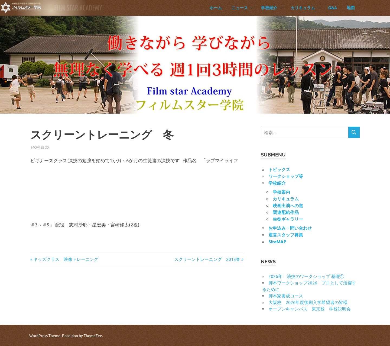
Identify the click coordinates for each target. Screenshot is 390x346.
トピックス (279, 169)
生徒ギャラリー (288, 219)
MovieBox (40, 147)
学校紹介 (272, 7)
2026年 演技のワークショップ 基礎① (306, 276)
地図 (351, 7)
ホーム (216, 7)
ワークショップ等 (285, 176)
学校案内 (281, 192)
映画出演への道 (288, 205)
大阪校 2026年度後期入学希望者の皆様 (307, 302)
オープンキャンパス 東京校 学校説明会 (309, 308)
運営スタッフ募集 (285, 235)
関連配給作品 (286, 212)
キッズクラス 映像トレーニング (65, 259)
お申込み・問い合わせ (290, 228)
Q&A (332, 7)
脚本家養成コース (285, 295)
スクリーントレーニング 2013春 (207, 259)
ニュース (242, 7)
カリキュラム (306, 7)
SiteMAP (277, 241)
